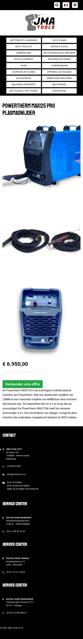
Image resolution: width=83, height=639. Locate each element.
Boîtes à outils (59, 46)
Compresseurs (59, 65)
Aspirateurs (59, 91)
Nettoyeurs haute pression (59, 53)
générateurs (23, 53)
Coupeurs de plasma (23, 72)
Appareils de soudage (59, 72)
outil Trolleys (23, 46)
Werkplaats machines (59, 78)
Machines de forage (59, 59)
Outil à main (59, 40)
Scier (24, 65)
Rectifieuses (59, 84)
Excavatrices (23, 78)
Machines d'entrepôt (24, 84)
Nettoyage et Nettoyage (24, 91)
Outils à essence (23, 59)
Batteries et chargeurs (23, 40)
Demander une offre (22, 384)
